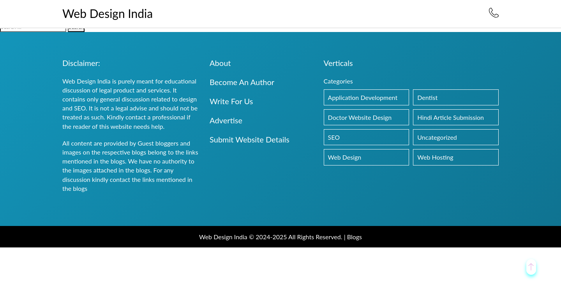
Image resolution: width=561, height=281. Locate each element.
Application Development (363, 97)
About (220, 63)
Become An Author (242, 82)
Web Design (345, 157)
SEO (334, 137)
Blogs (354, 236)
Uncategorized (437, 137)
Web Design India (107, 13)
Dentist (427, 97)
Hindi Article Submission (450, 117)
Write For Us (231, 101)
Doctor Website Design (360, 117)
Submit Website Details (249, 139)
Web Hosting (435, 157)
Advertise (226, 120)
